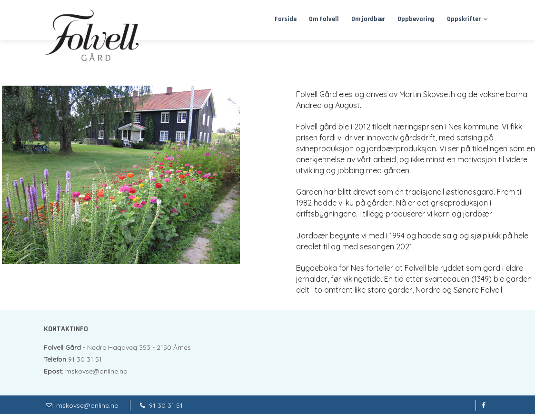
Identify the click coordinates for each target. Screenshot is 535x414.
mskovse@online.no (87, 405)
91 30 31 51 (166, 405)
